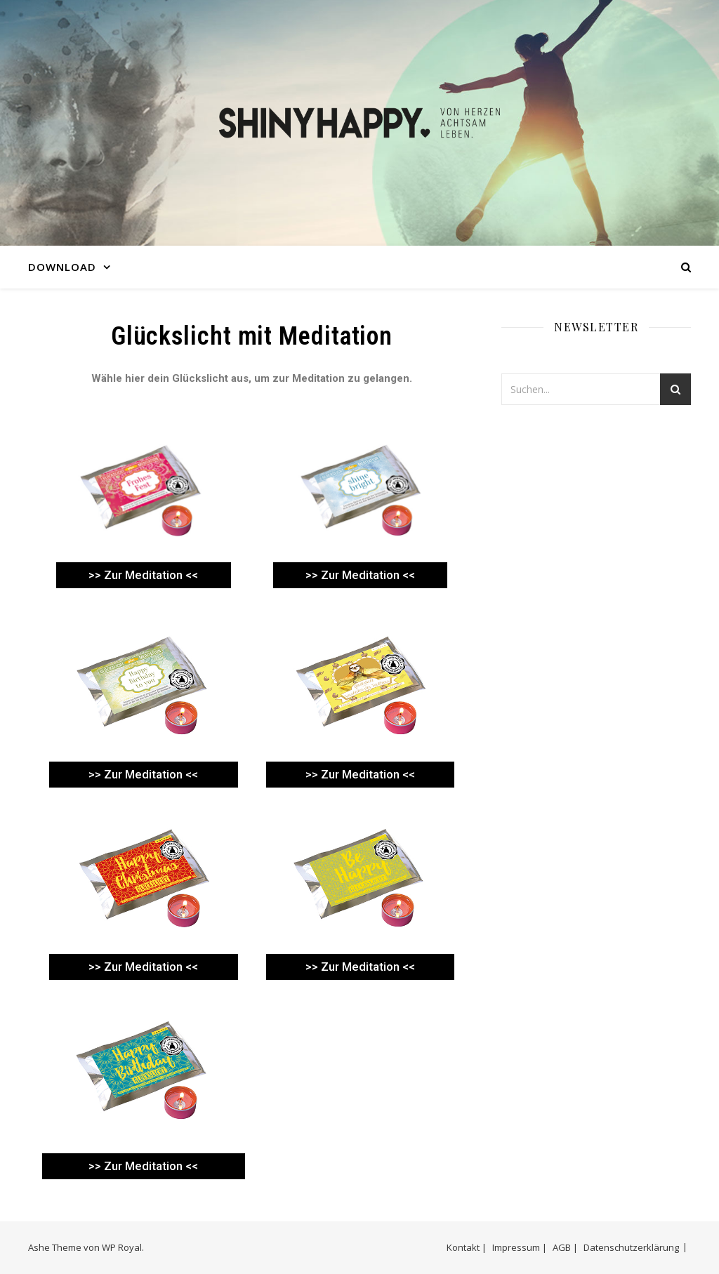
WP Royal (122, 1247)
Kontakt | (467, 1247)
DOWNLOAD (62, 267)
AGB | (565, 1247)
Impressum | (519, 1247)
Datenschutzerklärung (631, 1247)
